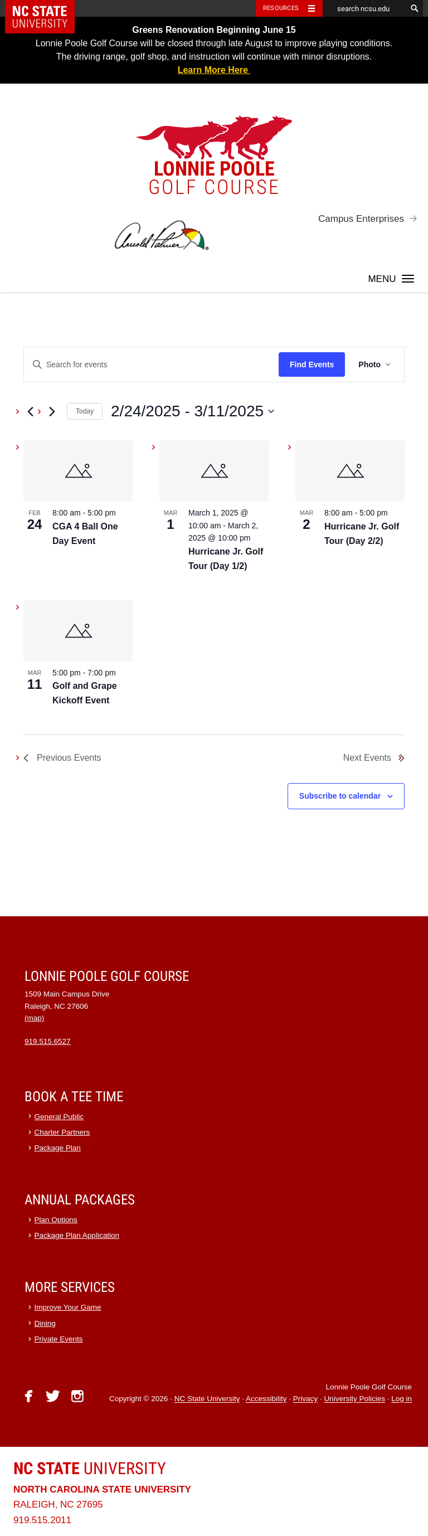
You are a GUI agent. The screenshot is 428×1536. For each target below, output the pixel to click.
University (89, 1468)
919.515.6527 (48, 1041)
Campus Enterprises (361, 218)
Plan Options (56, 1220)
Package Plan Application (77, 1235)
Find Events (312, 364)
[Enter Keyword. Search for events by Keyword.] (151, 364)
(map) (34, 1018)
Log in (401, 1399)
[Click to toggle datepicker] (192, 411)
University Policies (354, 1399)
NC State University (207, 1399)
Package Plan (58, 1148)
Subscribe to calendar (340, 795)
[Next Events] (52, 411)
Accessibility (266, 1399)
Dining (45, 1323)
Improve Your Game (68, 1307)
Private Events (59, 1339)
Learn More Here (214, 70)
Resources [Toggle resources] (281, 8)
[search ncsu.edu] (364, 8)
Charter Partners (62, 1132)
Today (85, 411)
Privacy (305, 1399)
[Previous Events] (30, 411)
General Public (59, 1116)
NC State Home (47, 8)
